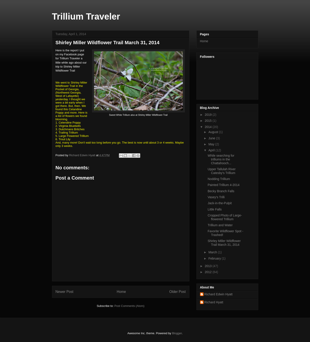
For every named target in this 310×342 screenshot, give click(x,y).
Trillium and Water (220, 225)
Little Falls (215, 209)
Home (121, 292)
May (211, 144)
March (213, 252)
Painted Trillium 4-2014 (223, 185)
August (213, 132)
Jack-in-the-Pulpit (220, 203)
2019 (208, 114)
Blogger (177, 333)
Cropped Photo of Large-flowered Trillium (225, 217)
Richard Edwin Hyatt (218, 294)
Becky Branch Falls (221, 191)
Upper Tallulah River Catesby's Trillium (222, 171)
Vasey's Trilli (216, 197)
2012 (208, 272)
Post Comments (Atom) (129, 306)
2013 (208, 266)
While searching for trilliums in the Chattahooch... (221, 159)
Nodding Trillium (219, 179)
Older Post (177, 292)
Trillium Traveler (86, 16)
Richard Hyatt (213, 302)
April (212, 150)
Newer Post (65, 292)
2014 (208, 127)
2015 (208, 120)
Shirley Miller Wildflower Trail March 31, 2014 (224, 242)
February (215, 258)
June (212, 138)
